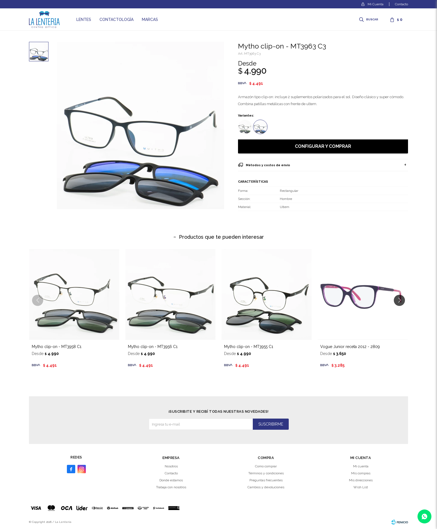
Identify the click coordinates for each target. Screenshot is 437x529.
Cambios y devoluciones (265, 487)
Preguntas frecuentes (266, 480)
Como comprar (266, 466)
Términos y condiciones (266, 473)
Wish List (360, 487)
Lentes (83, 19)
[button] (401, 311)
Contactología (116, 19)
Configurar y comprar (323, 146)
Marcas (150, 19)
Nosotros (171, 466)
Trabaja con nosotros (171, 487)
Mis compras (360, 473)
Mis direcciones (361, 480)
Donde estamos (171, 480)
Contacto (401, 4)
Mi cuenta (360, 466)
